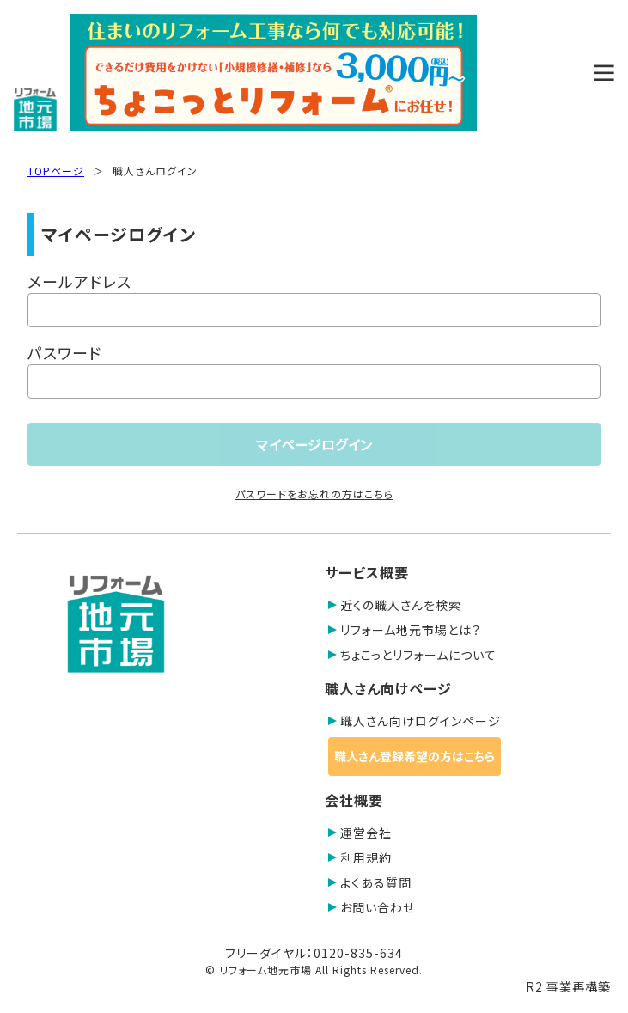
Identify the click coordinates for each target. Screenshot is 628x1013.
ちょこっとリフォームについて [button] (412, 654)
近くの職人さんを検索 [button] (394, 604)
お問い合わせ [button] (371, 907)
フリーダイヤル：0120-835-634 (314, 952)
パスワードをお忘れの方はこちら (314, 493)
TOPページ (55, 170)
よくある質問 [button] (370, 882)
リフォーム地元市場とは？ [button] (404, 629)
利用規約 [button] (360, 857)
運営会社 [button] (360, 832)
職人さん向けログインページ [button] (414, 720)
